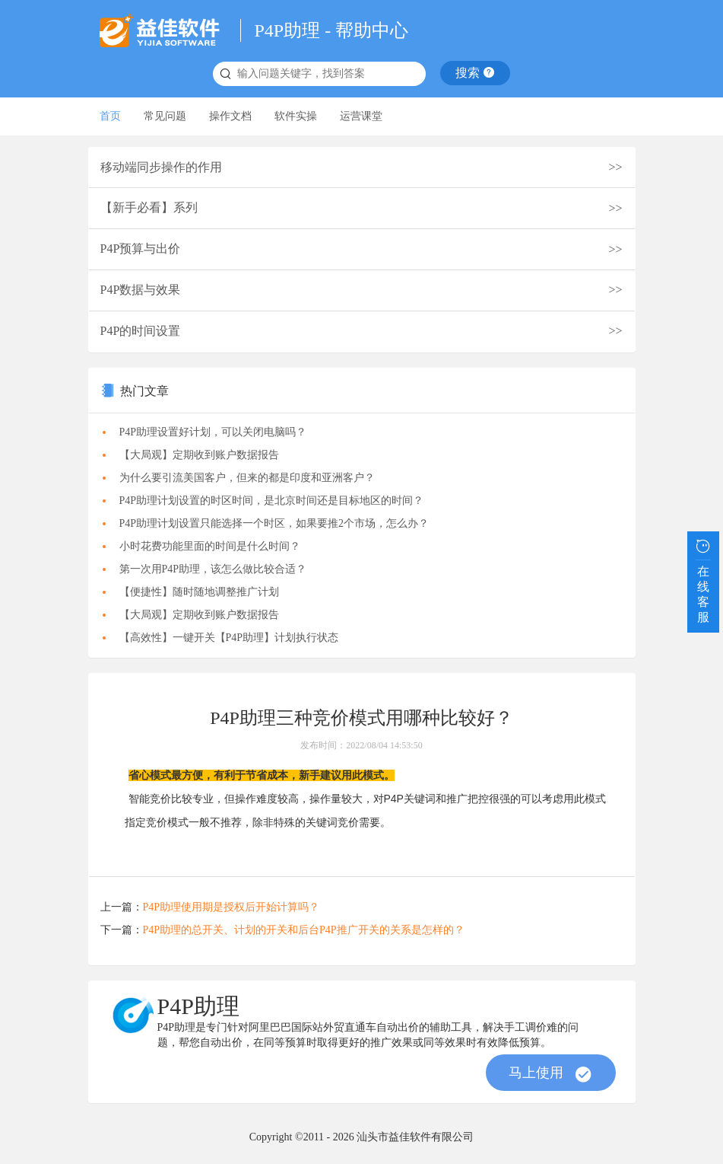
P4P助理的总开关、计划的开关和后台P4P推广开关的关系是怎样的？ (304, 930)
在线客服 (703, 579)
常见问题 (165, 116)
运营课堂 (361, 116)
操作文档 (230, 116)
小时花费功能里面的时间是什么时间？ (209, 546)
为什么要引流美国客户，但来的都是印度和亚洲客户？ (247, 477)
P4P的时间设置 (140, 330)
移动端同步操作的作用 (161, 167)
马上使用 (551, 1074)
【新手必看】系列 (149, 207)
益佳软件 (164, 30)
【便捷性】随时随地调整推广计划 (199, 592)
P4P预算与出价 (140, 248)
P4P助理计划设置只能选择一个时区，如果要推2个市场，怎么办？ (274, 523)
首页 (110, 116)
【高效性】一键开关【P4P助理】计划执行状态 (229, 637)
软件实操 (295, 116)
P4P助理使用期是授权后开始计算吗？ (231, 907)
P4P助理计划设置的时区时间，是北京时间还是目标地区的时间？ (271, 500)
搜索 (475, 72)
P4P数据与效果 (140, 289)
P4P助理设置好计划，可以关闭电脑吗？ (213, 432)
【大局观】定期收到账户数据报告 (199, 455)
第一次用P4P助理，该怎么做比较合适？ (213, 569)
